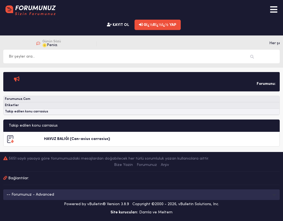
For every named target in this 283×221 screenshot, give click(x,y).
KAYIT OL (118, 25)
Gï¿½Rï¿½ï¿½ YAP (157, 25)
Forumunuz (147, 165)
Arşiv (165, 165)
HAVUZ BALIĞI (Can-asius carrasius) (77, 139)
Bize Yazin (123, 165)
